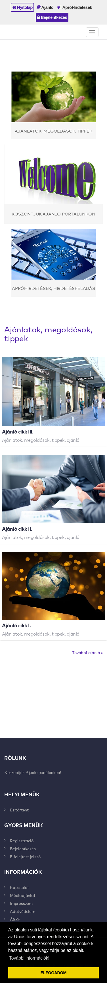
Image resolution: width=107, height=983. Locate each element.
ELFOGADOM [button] (54, 972)
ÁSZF (15, 919)
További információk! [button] (29, 958)
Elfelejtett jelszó (25, 856)
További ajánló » (87, 652)
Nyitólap (22, 7)
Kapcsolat (19, 887)
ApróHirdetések (74, 7)
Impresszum (21, 903)
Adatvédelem (22, 911)
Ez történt (19, 809)
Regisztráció (21, 840)
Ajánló (45, 7)
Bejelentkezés (52, 17)
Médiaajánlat (22, 895)
